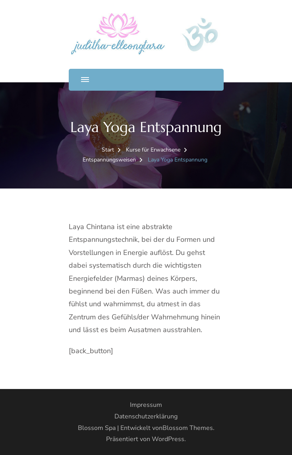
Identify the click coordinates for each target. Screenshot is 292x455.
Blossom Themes (187, 428)
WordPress (168, 439)
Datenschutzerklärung (146, 416)
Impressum (146, 405)
